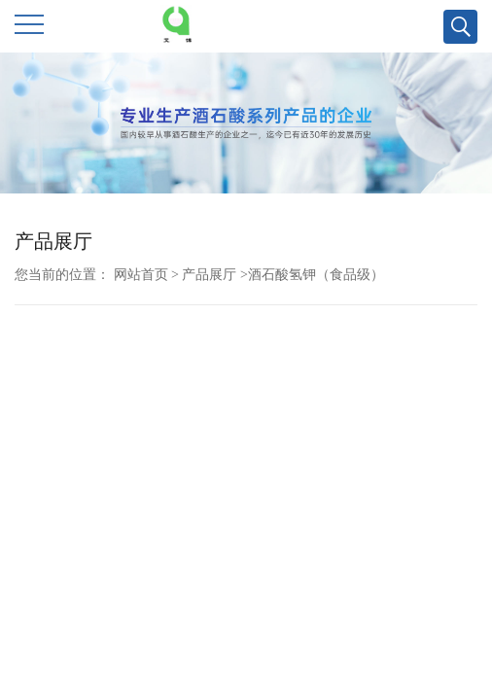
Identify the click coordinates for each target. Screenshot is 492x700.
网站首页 (141, 274)
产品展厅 (209, 274)
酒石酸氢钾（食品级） (316, 274)
